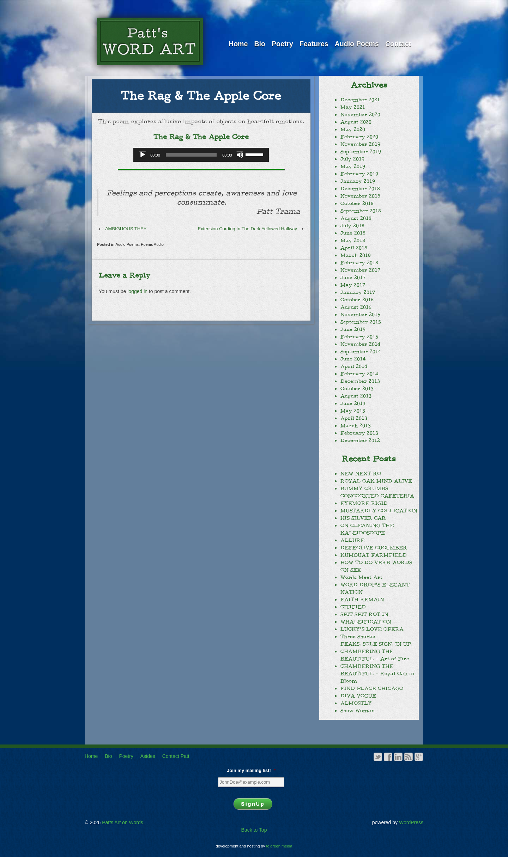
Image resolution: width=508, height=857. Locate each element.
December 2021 (360, 100)
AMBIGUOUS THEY (126, 228)
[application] (200, 155)
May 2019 (352, 166)
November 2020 (360, 114)
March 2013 (355, 426)
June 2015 (352, 329)
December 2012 (360, 440)
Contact (398, 44)
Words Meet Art (361, 577)
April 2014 (353, 366)
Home (238, 44)
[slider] (191, 155)
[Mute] (239, 154)
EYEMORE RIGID (364, 503)
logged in (137, 291)
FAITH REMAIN (362, 599)
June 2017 (352, 277)
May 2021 (352, 107)
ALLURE (352, 540)
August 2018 (355, 218)
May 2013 (352, 411)
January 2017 (357, 292)
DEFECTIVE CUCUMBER (373, 548)
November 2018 (360, 196)
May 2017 (352, 285)
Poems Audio (152, 244)
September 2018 (360, 211)
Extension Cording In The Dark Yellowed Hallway (247, 228)
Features (314, 44)
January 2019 (357, 181)
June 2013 (352, 403)
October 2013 (357, 388)
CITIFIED (353, 607)
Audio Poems (357, 44)
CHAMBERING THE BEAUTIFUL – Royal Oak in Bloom (377, 673)
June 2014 (352, 359)
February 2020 (359, 137)
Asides (147, 756)
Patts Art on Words (122, 822)
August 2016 (355, 307)
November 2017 (360, 270)
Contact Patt (175, 756)
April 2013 (353, 418)
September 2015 (360, 322)
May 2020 (352, 129)
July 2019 (352, 159)
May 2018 (352, 240)
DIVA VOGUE (358, 696)
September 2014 (360, 351)
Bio (259, 44)
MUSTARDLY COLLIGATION (378, 510)
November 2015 (360, 314)
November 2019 (360, 144)
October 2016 (357, 300)
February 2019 (359, 174)
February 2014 (359, 374)
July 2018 (352, 226)
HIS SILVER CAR (363, 518)
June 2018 (352, 233)
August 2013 (355, 396)
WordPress (411, 822)
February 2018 (359, 263)
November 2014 (360, 344)
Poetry (282, 44)
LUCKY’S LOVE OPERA (372, 629)
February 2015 (359, 337)
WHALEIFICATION (365, 622)
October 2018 (357, 203)
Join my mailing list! (251, 770)
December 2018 (360, 189)
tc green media (279, 846)
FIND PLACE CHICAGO (371, 688)
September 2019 (360, 151)
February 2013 (359, 433)
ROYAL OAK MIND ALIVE (376, 481)
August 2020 (355, 122)
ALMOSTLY (356, 703)
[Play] (142, 154)
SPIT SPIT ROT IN (364, 614)
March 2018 (355, 255)
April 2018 (353, 248)
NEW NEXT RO (360, 473)
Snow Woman (357, 710)
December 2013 (360, 381)
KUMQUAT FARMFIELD (373, 555)
